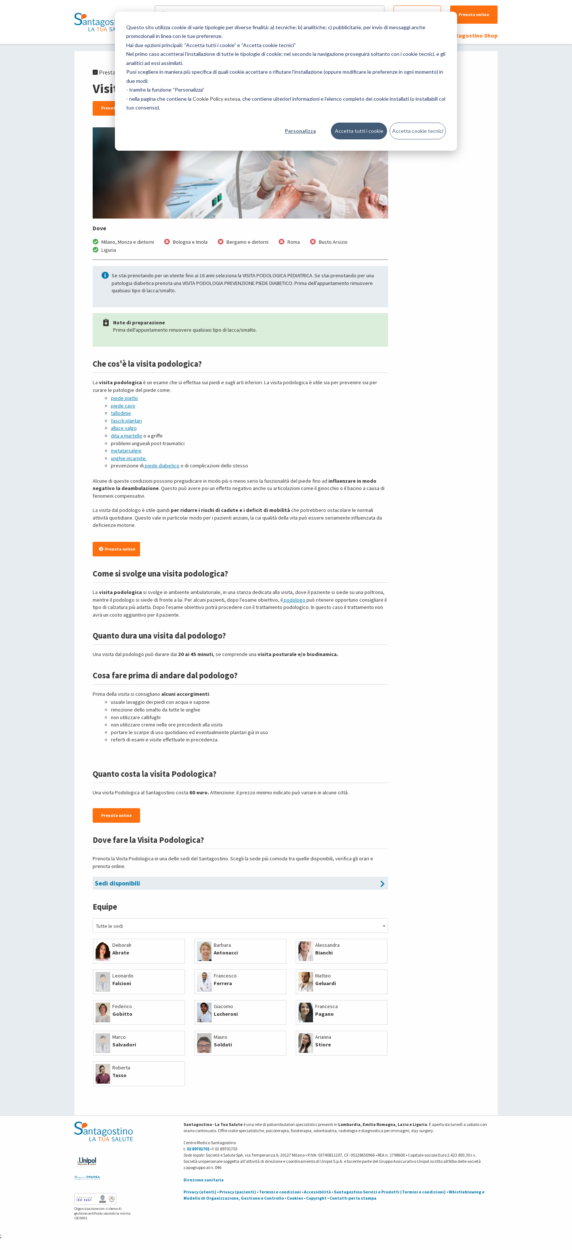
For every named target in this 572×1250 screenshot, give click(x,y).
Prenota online (474, 14)
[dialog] (286, 81)
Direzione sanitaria (203, 1180)
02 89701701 (198, 1148)
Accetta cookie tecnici (417, 131)
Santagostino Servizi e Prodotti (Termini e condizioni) (390, 1192)
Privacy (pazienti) (237, 1192)
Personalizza (300, 131)
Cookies (295, 1198)
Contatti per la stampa (352, 1198)
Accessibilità (317, 1192)
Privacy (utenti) (199, 1192)
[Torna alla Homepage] (101, 21)
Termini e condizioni (280, 1192)
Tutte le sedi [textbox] (109, 926)
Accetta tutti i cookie (359, 131)
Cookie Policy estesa (216, 99)
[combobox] (240, 925)
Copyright (316, 1198)
